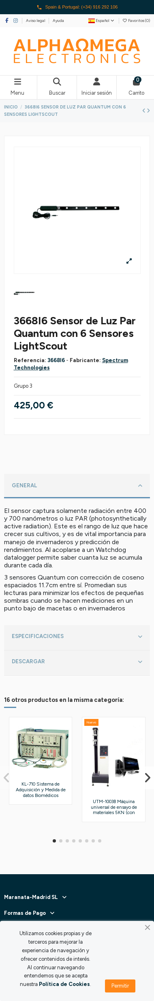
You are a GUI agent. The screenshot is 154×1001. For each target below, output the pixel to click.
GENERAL (77, 486)
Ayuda (58, 20)
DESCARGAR (77, 662)
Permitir (120, 986)
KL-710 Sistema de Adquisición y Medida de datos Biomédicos (41, 789)
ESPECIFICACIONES (77, 637)
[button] (54, 840)
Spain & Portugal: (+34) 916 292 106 (77, 7)
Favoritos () (136, 20)
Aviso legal (36, 20)
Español (101, 20)
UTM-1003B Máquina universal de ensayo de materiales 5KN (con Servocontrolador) (114, 810)
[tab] (77, 486)
